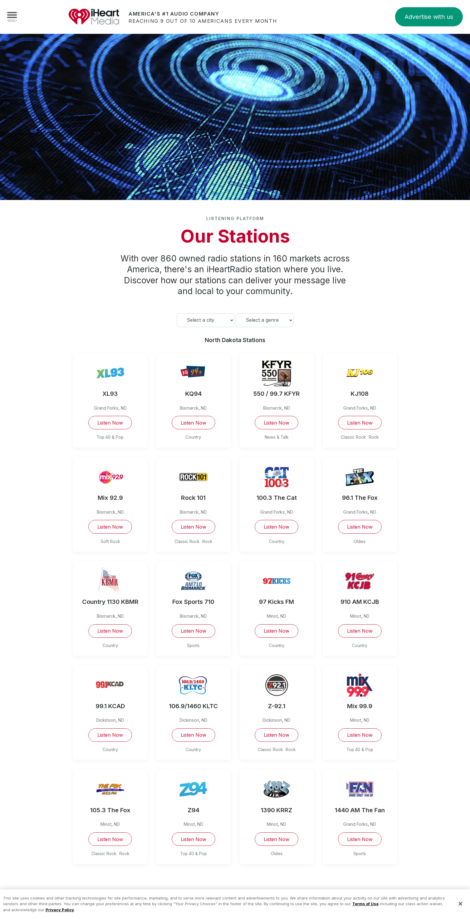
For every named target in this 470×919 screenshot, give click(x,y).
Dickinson (106, 720)
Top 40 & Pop (110, 437)
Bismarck (189, 407)
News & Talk (276, 437)
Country (193, 437)
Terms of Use (365, 910)
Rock (374, 437)
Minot (272, 616)
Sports (193, 645)
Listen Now (110, 423)
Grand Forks (106, 407)
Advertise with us (429, 16)
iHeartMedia (94, 17)
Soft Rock (110, 541)
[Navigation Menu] (12, 17)
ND (124, 407)
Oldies (360, 541)
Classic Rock (353, 437)
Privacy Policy (60, 915)
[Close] (460, 910)
